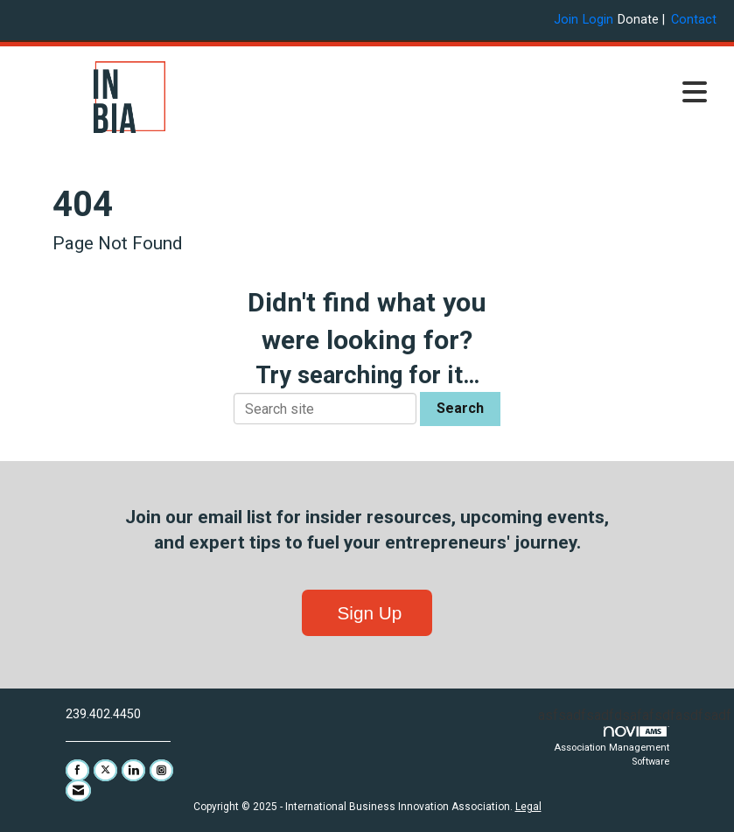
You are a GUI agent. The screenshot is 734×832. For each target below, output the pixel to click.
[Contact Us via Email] (78, 790)
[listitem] (568, 20)
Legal (528, 807)
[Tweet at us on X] (105, 770)
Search (460, 408)
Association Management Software (611, 747)
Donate (638, 19)
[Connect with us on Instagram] (161, 770)
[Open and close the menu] (481, 94)
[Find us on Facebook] (77, 770)
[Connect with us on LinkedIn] (133, 770)
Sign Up (367, 613)
